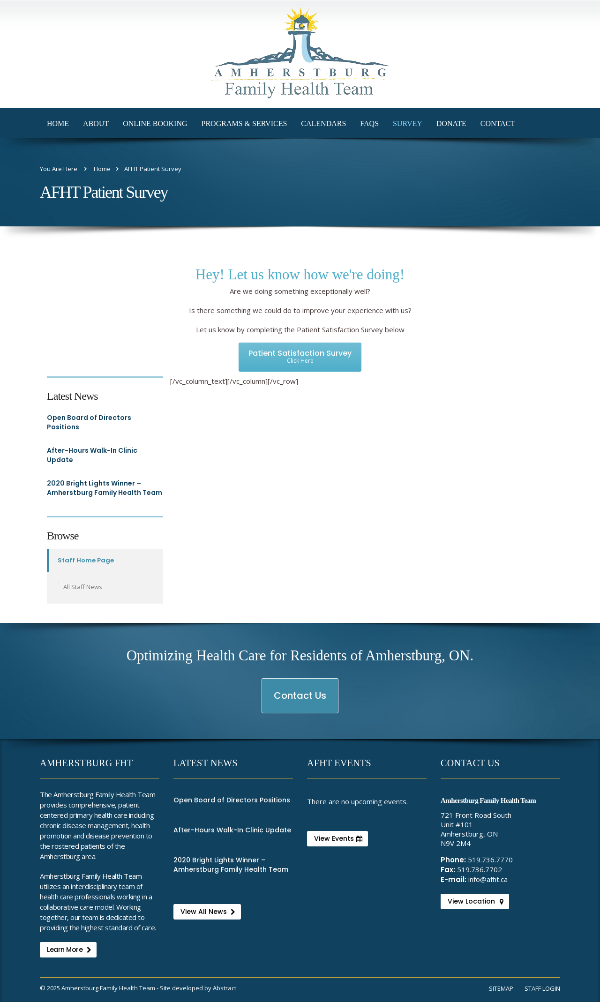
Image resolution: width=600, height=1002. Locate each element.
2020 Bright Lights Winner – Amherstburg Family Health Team (104, 488)
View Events (338, 838)
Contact (497, 123)
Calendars (323, 123)
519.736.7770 (490, 859)
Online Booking (155, 123)
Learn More (69, 949)
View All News (207, 911)
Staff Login (542, 988)
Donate (451, 123)
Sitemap (501, 988)
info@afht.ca (488, 879)
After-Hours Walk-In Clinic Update (92, 455)
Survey (407, 123)
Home (58, 123)
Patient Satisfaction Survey (300, 356)
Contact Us (300, 700)
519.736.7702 (479, 869)
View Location (475, 901)
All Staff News (82, 587)
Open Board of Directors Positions (89, 422)
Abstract (224, 988)
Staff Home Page (86, 560)
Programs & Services (244, 123)
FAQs (369, 123)
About (96, 123)
